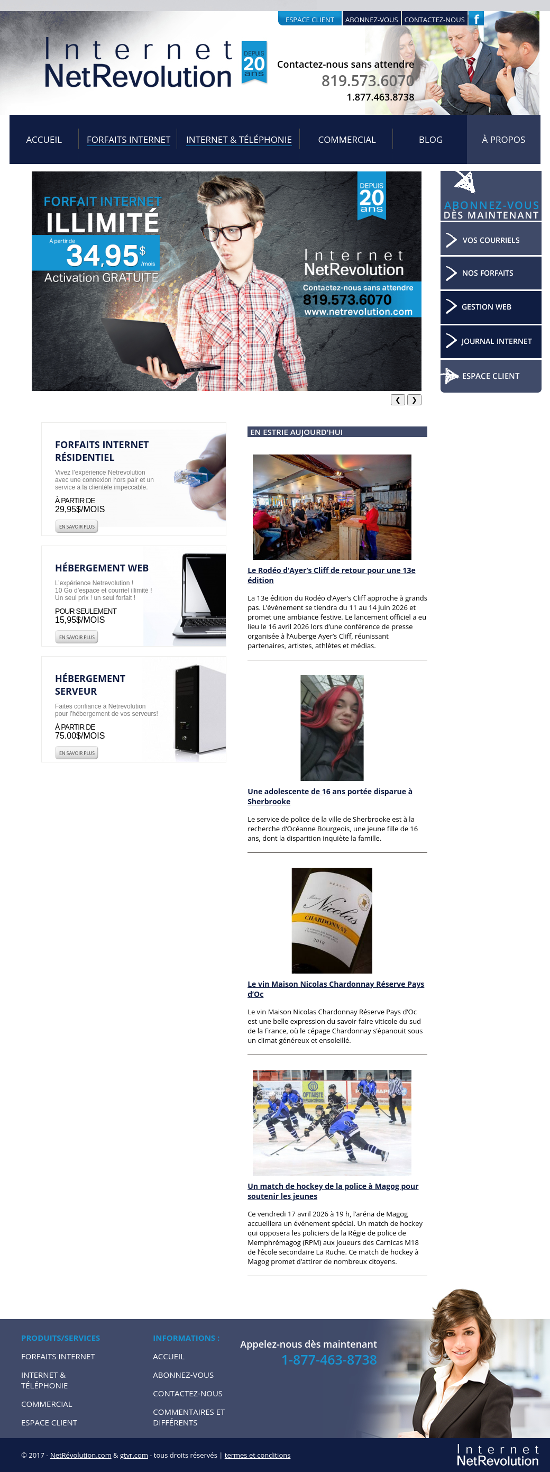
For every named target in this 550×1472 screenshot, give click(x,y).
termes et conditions (258, 1455)
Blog (431, 139)
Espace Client (49, 1422)
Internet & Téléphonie (239, 139)
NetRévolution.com (81, 1455)
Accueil (44, 139)
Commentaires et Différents (189, 1417)
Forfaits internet (128, 139)
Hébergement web (102, 567)
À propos (504, 139)
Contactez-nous (435, 19)
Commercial (347, 139)
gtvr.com (134, 1455)
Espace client (310, 19)
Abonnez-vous (371, 19)
